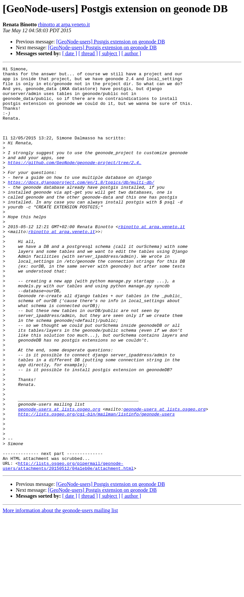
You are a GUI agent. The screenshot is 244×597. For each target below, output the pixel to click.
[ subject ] (109, 53)
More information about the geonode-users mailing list (60, 591)
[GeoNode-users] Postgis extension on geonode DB (110, 41)
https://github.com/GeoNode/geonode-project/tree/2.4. (75, 182)
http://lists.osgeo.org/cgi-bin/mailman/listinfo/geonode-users (96, 484)
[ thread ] (88, 53)
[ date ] (69, 53)
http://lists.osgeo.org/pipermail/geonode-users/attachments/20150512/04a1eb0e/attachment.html (68, 546)
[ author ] (131, 53)
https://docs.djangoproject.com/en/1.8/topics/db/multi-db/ (81, 206)
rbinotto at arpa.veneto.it (64, 24)
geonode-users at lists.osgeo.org (59, 478)
